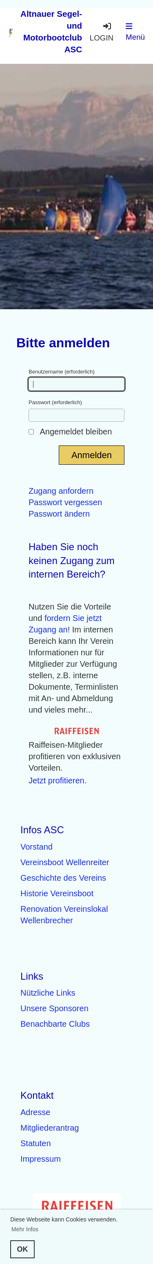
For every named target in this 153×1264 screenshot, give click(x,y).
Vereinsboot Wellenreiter (64, 862)
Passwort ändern (59, 513)
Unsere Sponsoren (54, 1008)
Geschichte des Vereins (63, 877)
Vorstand (36, 846)
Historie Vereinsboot (56, 893)
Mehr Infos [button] (24, 1229)
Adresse (35, 1112)
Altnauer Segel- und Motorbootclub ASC (51, 31)
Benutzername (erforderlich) (76, 380)
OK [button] (22, 1249)
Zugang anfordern (61, 490)
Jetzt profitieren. (57, 780)
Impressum (40, 1158)
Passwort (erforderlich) (76, 410)
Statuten (35, 1143)
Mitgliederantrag (49, 1127)
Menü (135, 31)
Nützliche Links (47, 992)
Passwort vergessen (65, 502)
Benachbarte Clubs (55, 1023)
